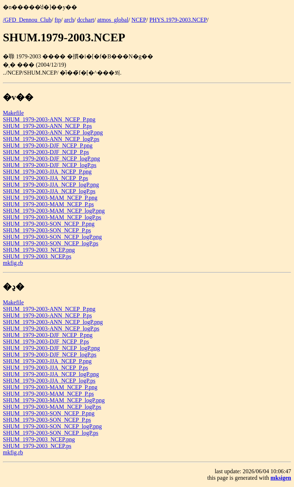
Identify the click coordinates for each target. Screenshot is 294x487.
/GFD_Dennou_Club (27, 20)
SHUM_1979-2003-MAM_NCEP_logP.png (54, 211)
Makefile (13, 113)
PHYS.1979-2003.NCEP (178, 20)
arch (69, 20)
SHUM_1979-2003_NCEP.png (39, 250)
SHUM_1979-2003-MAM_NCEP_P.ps (48, 204)
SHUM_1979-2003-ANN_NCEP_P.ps (47, 126)
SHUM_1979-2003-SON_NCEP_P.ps (47, 230)
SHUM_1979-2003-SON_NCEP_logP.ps (50, 243)
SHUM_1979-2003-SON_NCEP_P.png (48, 224)
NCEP (138, 20)
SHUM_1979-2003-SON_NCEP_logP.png (52, 237)
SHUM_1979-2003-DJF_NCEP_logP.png (51, 158)
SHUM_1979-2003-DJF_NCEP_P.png (48, 145)
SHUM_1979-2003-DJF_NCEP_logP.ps (49, 165)
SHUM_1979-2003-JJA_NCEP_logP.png (51, 185)
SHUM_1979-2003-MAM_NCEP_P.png (50, 198)
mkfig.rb (13, 263)
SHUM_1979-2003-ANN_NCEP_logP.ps (51, 139)
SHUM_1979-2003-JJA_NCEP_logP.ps (49, 191)
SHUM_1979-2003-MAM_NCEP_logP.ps (52, 217)
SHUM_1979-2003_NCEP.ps (37, 256)
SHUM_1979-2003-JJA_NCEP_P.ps (45, 178)
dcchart (85, 20)
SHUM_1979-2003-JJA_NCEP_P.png (47, 171)
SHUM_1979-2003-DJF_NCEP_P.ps (46, 152)
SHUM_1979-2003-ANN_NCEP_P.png (49, 119)
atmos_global (112, 20)
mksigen (280, 478)
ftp (58, 20)
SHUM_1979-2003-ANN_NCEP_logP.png (53, 132)
